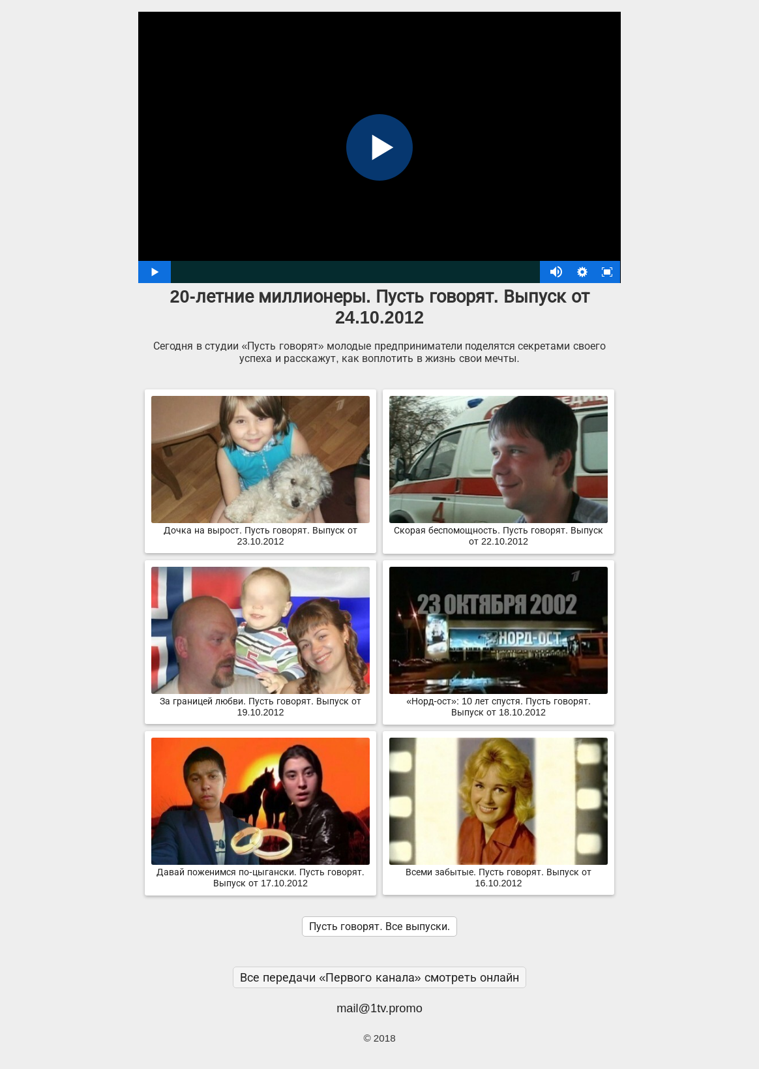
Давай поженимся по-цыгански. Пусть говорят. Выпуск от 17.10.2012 (260, 872)
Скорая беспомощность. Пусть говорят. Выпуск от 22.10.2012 (498, 531)
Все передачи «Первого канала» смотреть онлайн (379, 977)
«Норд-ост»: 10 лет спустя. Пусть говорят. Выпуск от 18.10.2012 (498, 701)
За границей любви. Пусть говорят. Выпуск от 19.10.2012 (260, 701)
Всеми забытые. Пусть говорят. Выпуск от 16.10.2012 (498, 872)
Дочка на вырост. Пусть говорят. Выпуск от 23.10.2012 (260, 531)
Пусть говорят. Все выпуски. (379, 926)
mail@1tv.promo (379, 1008)
